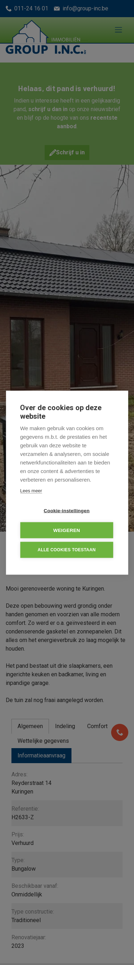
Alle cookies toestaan (66, 549)
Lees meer (31, 490)
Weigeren (66, 530)
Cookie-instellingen (66, 510)
